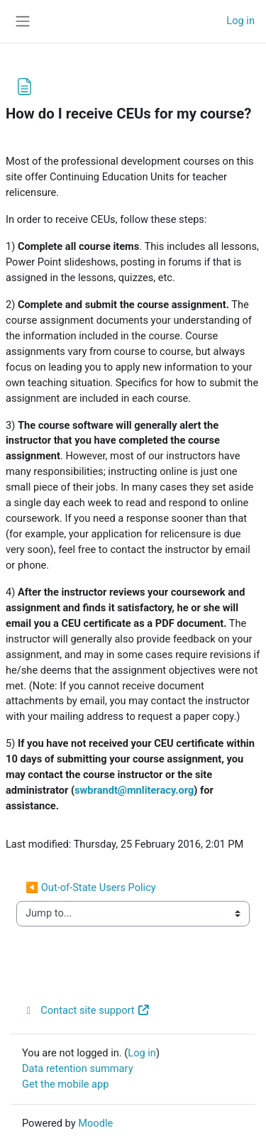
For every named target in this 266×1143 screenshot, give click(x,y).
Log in (240, 20)
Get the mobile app (65, 1084)
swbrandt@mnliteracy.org (134, 790)
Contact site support (86, 1010)
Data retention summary (77, 1068)
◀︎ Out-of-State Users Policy (91, 887)
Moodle (95, 1123)
